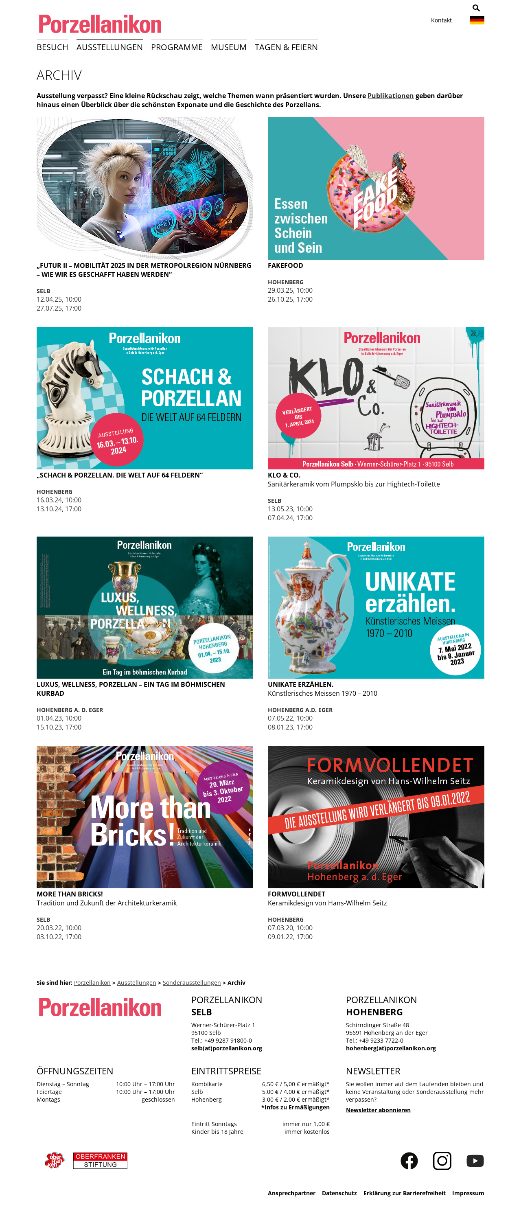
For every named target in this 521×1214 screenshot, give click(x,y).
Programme (177, 47)
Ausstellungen (110, 47)
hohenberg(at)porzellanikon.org (391, 1048)
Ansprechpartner (291, 1193)
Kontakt (441, 20)
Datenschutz (339, 1193)
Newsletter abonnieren (378, 1110)
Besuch (52, 47)
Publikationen (391, 95)
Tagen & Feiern (286, 47)
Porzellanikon (92, 982)
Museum (229, 47)
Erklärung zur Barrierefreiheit (404, 1193)
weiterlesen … (145, 288)
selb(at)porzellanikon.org (226, 1048)
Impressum (468, 1193)
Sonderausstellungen (192, 982)
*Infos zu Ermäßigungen (295, 1107)
